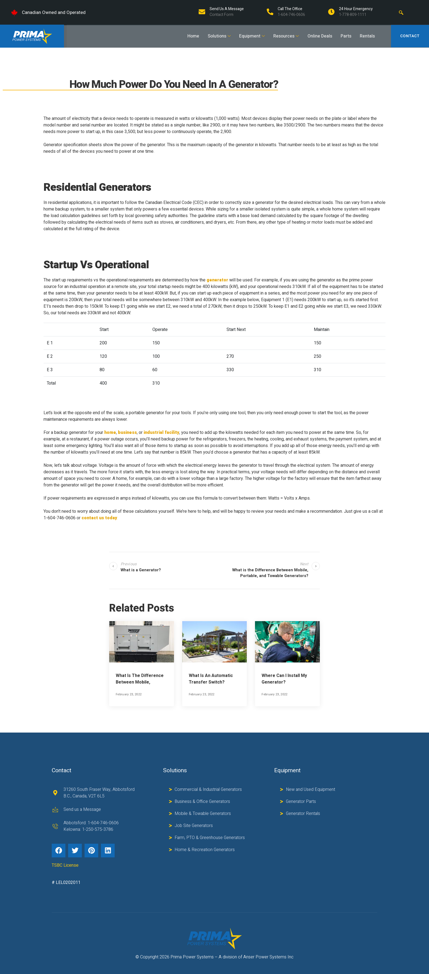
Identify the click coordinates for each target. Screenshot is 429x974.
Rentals (366, 36)
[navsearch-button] (401, 12)
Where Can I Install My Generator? (284, 678)
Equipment (250, 36)
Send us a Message (227, 9)
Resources (284, 36)
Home (191, 36)
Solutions (217, 36)
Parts (345, 36)
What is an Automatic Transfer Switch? (211, 678)
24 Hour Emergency (356, 9)
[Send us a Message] (202, 11)
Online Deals (318, 36)
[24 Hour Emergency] (331, 11)
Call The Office (290, 9)
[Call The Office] (270, 11)
